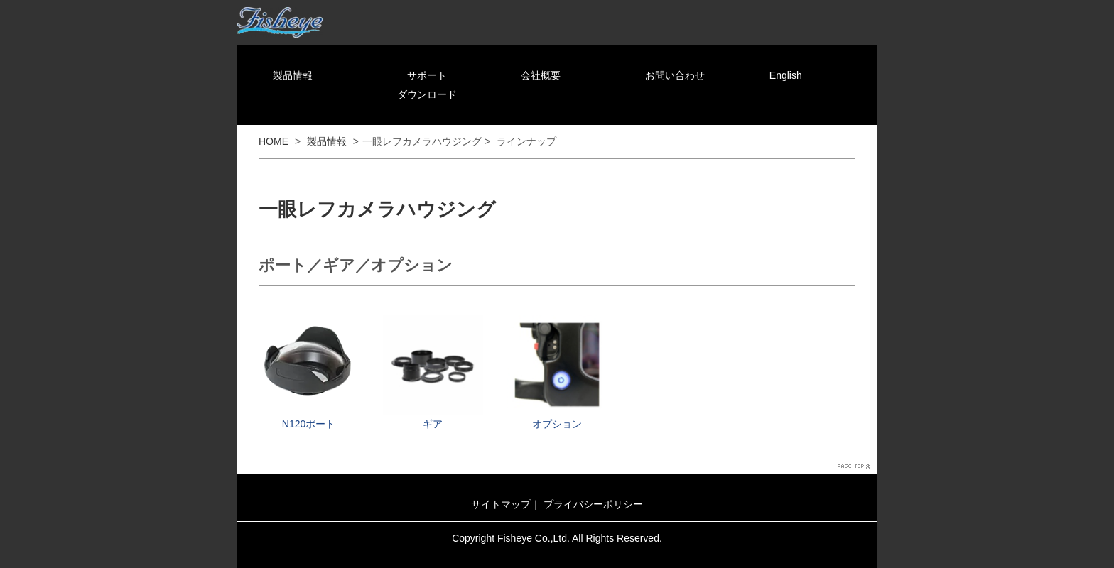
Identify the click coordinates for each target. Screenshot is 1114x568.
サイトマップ (501, 504)
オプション (557, 424)
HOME (273, 141)
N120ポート (308, 424)
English (785, 75)
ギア (433, 424)
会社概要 (541, 75)
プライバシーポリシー (593, 504)
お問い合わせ (675, 75)
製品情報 (293, 75)
